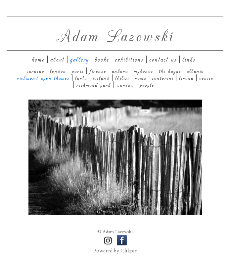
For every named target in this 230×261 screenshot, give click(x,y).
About (57, 59)
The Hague (170, 70)
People (147, 84)
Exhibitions (129, 59)
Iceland (101, 77)
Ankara (120, 70)
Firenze (97, 70)
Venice (206, 77)
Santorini (162, 77)
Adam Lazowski (115, 35)
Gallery (79, 59)
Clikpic (128, 250)
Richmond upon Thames (43, 77)
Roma (140, 77)
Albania (195, 70)
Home (38, 59)
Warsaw (125, 84)
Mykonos (143, 70)
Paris (78, 70)
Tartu (81, 77)
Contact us (163, 59)
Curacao (35, 70)
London (58, 70)
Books (102, 59)
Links (189, 59)
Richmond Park (93, 84)
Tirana (186, 77)
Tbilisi (122, 77)
